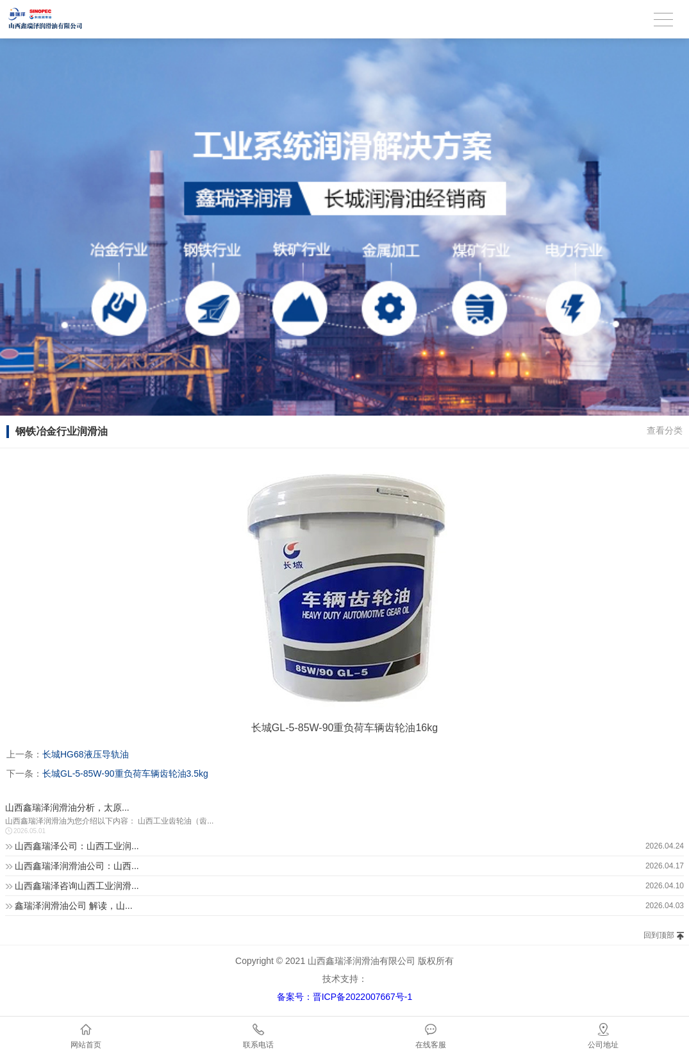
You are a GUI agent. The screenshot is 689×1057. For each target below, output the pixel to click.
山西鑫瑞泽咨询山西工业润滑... (77, 886)
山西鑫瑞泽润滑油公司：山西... (77, 866)
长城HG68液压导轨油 (85, 754)
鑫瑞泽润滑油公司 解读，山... (74, 906)
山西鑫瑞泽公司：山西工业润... (77, 846)
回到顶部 (658, 935)
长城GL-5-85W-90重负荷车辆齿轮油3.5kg (125, 773)
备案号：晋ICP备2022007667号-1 (345, 997)
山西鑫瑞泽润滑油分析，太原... (67, 807)
